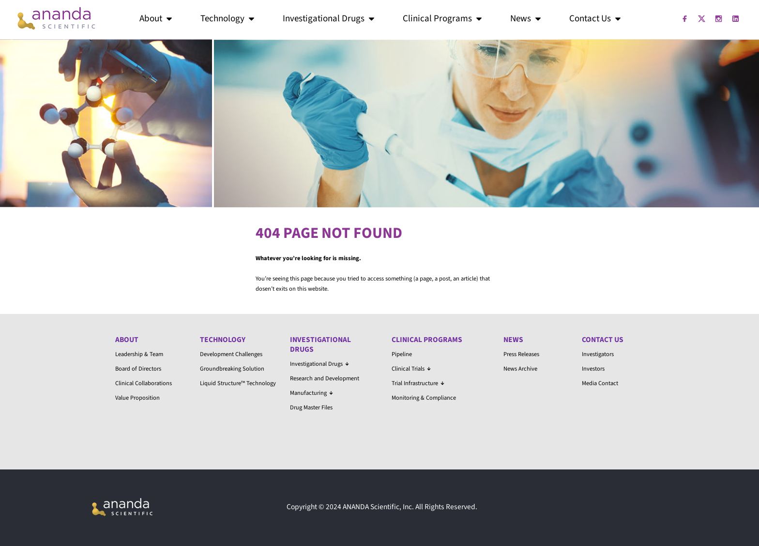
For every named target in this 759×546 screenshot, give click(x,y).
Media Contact (600, 383)
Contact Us (595, 18)
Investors (593, 368)
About (156, 18)
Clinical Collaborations (143, 383)
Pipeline (402, 354)
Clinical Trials (411, 369)
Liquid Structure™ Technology (238, 383)
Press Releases (521, 354)
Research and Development (324, 378)
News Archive (520, 368)
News (526, 18)
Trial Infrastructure (418, 383)
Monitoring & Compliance (424, 397)
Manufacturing (311, 393)
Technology (228, 18)
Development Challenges (231, 354)
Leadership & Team (139, 354)
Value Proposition (137, 397)
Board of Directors (138, 368)
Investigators (598, 354)
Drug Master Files (311, 407)
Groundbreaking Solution (232, 368)
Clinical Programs (443, 18)
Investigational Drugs (329, 18)
